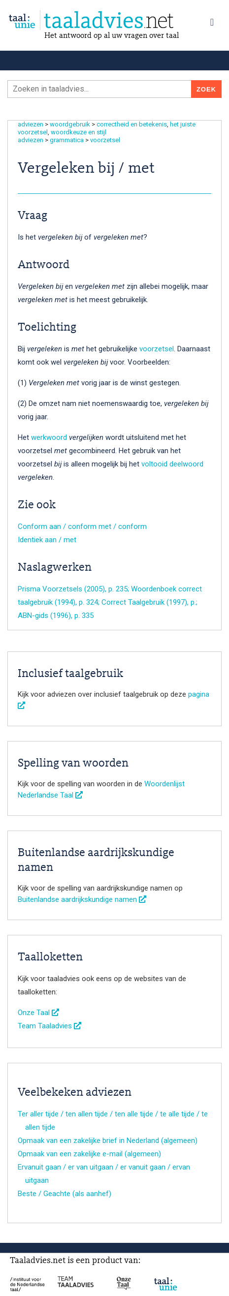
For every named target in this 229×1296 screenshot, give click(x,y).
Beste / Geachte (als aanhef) (64, 1193)
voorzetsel (105, 140)
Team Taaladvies (49, 1025)
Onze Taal (38, 1012)
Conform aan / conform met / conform (82, 526)
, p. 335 (82, 615)
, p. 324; (88, 602)
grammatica (67, 140)
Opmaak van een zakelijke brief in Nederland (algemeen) (107, 1140)
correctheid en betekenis (132, 124)
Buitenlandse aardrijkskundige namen (82, 899)
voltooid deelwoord (172, 464)
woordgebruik (70, 124)
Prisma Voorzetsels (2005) (61, 589)
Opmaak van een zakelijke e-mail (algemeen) (89, 1153)
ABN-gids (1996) (44, 615)
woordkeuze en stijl (78, 132)
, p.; (192, 602)
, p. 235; (118, 589)
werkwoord (49, 437)
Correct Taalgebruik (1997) (144, 602)
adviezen (30, 124)
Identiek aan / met (47, 539)
